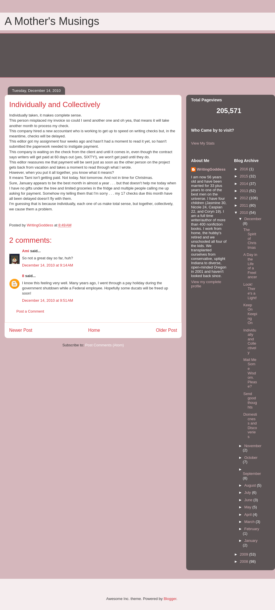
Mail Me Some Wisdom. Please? (250, 373)
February (251, 529)
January (251, 540)
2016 (244, 169)
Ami (25, 251)
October (251, 457)
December (253, 219)
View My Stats (203, 143)
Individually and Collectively (249, 341)
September (252, 473)
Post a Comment (30, 311)
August (250, 485)
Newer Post (20, 330)
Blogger (170, 599)
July (248, 492)
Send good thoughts (250, 400)
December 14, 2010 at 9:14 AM (47, 265)
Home (94, 330)
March (250, 522)
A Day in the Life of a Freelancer (250, 265)
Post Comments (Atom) (104, 345)
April (248, 514)
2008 (244, 561)
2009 (244, 554)
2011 (244, 205)
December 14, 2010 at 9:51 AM (47, 300)
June (249, 500)
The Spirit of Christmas (249, 239)
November (253, 446)
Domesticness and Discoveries (250, 425)
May (248, 507)
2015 (244, 176)
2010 (244, 212)
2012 (244, 198)
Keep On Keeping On (250, 314)
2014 (244, 183)
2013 (244, 191)
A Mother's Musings (52, 21)
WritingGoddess (211, 169)
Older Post (166, 330)
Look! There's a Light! (250, 291)
